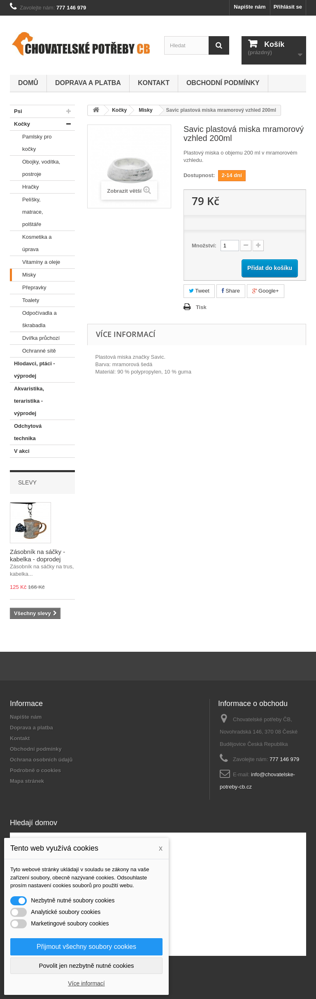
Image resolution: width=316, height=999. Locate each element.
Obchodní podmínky (223, 82)
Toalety (24, 300)
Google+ (265, 291)
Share (231, 291)
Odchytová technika (26, 430)
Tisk (201, 307)
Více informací (86, 983)
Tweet (199, 291)
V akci (20, 451)
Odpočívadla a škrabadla (33, 317)
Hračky (24, 187)
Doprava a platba (88, 82)
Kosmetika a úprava (31, 241)
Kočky (20, 124)
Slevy (27, 482)
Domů (28, 82)
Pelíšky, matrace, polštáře (26, 210)
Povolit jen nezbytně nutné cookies (86, 965)
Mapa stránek (27, 781)
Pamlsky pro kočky (31, 141)
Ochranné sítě (33, 351)
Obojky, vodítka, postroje (35, 166)
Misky (23, 275)
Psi (16, 111)
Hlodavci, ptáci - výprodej (32, 368)
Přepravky (28, 287)
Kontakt (154, 82)
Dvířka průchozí (35, 338)
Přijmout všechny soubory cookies (86, 946)
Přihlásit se (288, 7)
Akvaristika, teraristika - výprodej (27, 399)
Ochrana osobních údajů (41, 760)
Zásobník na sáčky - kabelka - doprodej (37, 555)
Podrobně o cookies (35, 770)
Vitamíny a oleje (35, 262)
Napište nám (249, 7)
